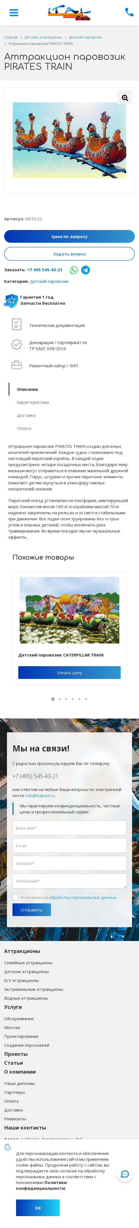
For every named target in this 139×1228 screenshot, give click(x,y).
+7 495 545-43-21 (45, 269)
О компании (20, 1071)
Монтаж (12, 1027)
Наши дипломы (19, 1083)
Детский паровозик (49, 281)
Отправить (32, 909)
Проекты (16, 1054)
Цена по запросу (69, 236)
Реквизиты (15, 1118)
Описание (27, 389)
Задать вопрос (69, 254)
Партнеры (14, 1092)
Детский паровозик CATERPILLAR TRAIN (61, 655)
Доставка (26, 415)
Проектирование (21, 1036)
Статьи (13, 1062)
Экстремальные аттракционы (33, 989)
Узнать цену (69, 672)
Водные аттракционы (26, 998)
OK (38, 1208)
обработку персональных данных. (83, 897)
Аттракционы (22, 951)
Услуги (13, 1007)
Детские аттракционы (26, 971)
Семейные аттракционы (28, 962)
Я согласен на (69, 897)
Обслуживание (19, 1018)
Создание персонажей (26, 1045)
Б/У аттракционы (21, 980)
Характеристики (33, 402)
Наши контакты (25, 1127)
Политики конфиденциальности (41, 1185)
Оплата (24, 428)
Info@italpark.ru (40, 795)
